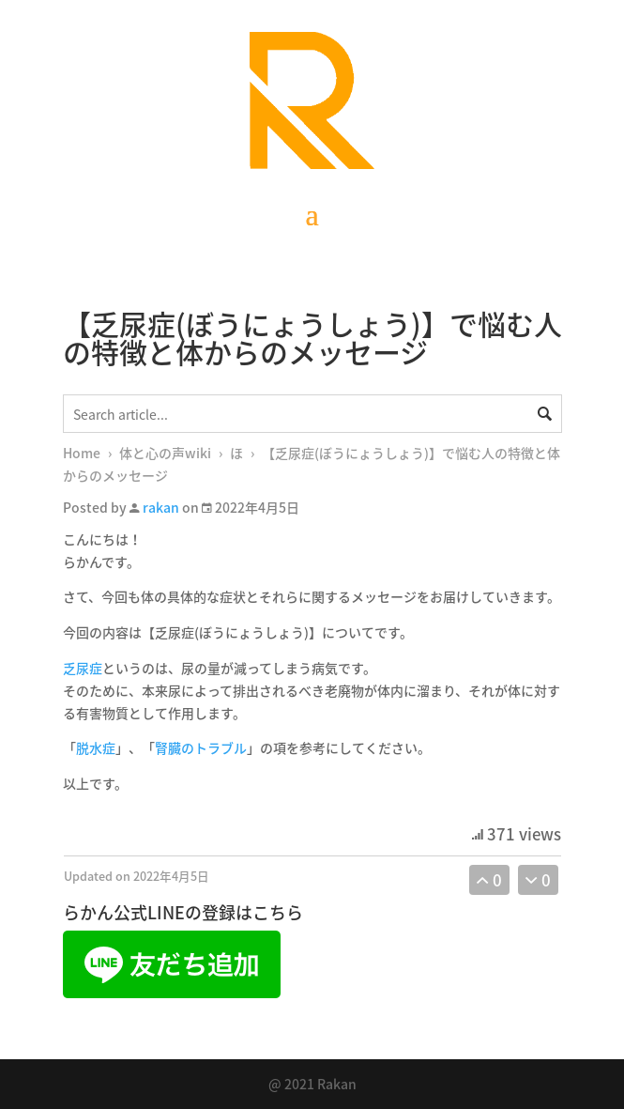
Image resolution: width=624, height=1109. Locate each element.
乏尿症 (82, 667)
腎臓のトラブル (201, 747)
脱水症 (95, 747)
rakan (161, 507)
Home (81, 452)
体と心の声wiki (165, 452)
